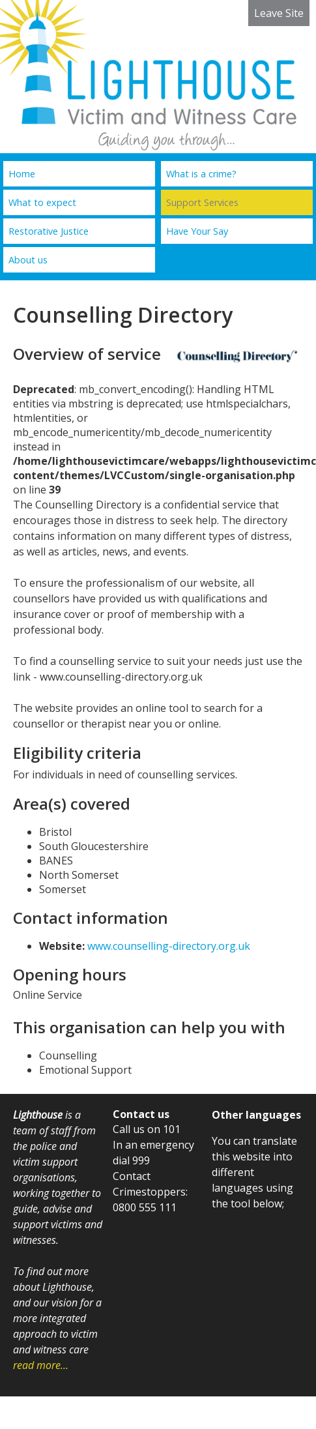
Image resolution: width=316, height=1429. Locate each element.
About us (28, 260)
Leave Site (279, 13)
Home (21, 174)
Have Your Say (197, 231)
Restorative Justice (48, 231)
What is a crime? (201, 174)
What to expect (42, 202)
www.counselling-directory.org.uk (168, 946)
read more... (40, 1365)
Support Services (202, 202)
